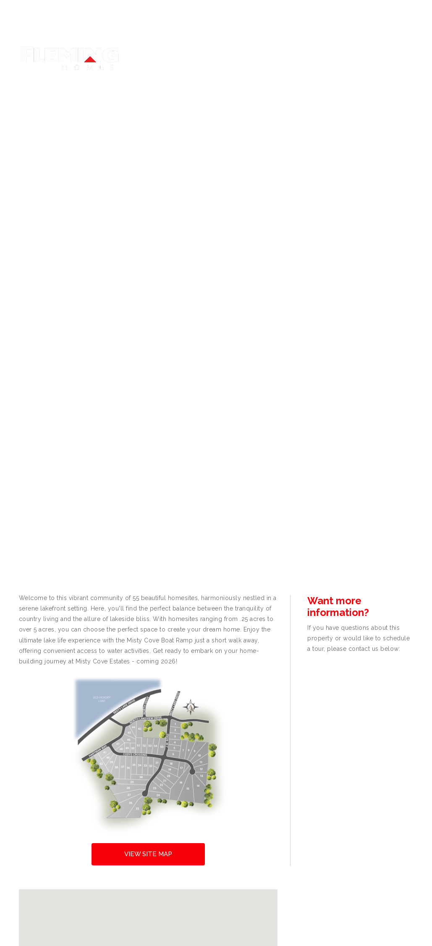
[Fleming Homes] (69, 57)
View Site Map (148, 854)
